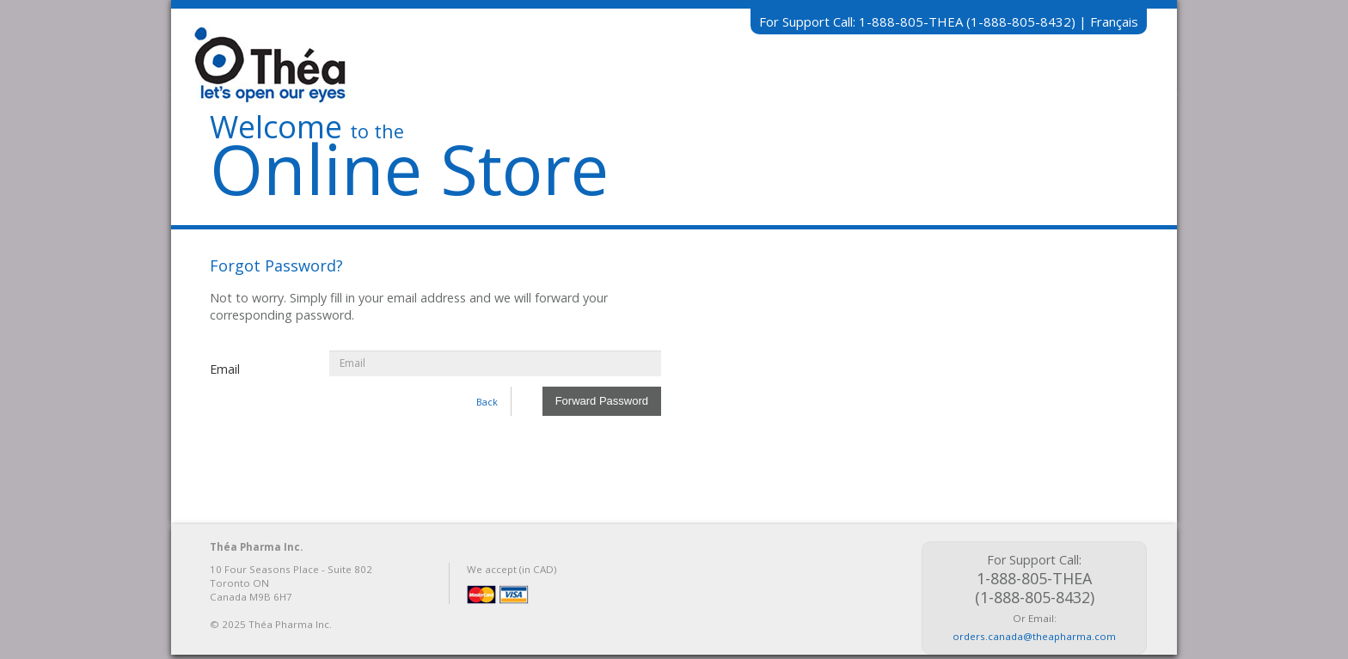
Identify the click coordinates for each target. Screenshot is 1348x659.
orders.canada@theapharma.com (1034, 636)
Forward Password (601, 400)
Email (225, 369)
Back (487, 401)
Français (1114, 21)
